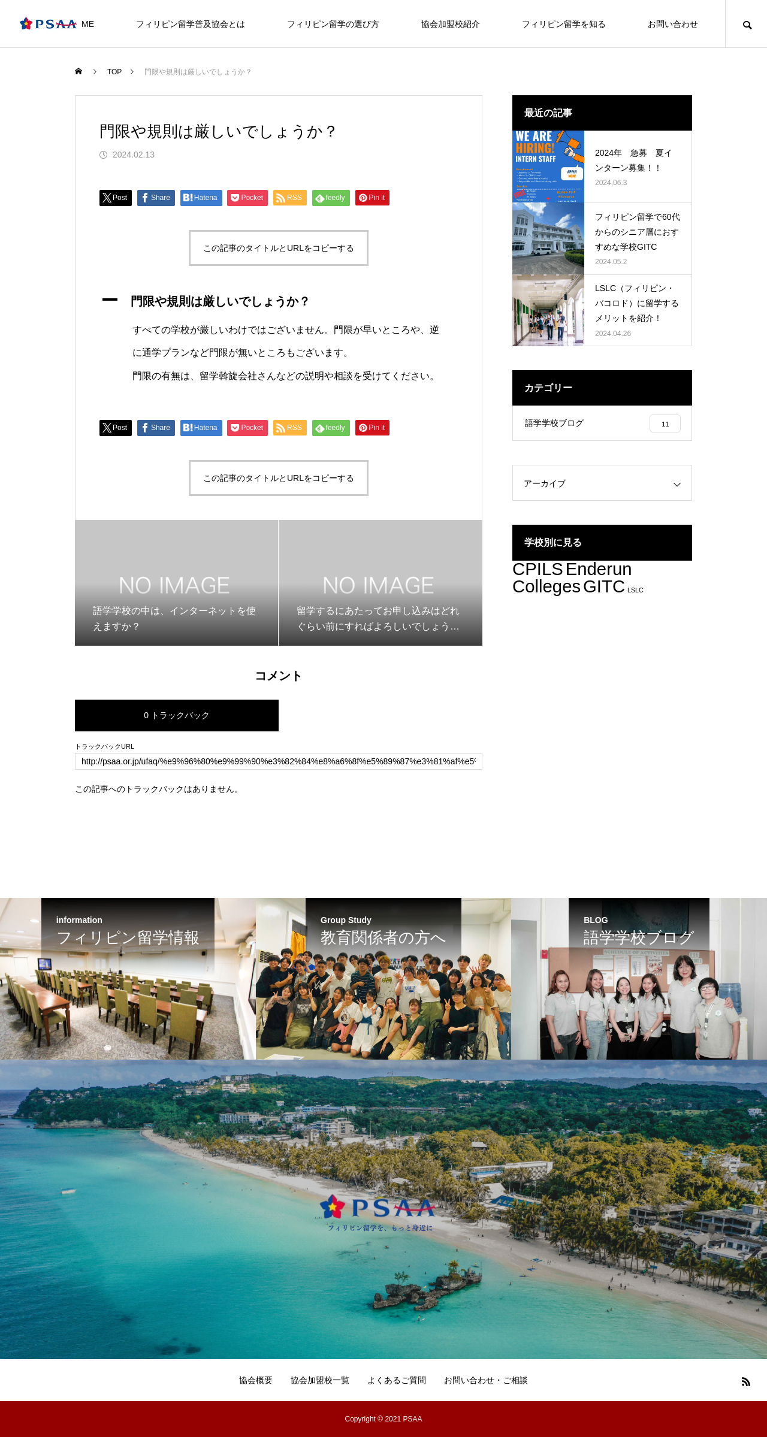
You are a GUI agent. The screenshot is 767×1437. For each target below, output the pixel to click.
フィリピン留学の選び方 (333, 24)
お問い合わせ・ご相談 (486, 1380)
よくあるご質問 (396, 1380)
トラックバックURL (104, 746)
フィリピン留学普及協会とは (190, 24)
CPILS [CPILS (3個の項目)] (537, 570)
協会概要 (256, 1380)
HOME (81, 24)
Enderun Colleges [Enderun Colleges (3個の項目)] (572, 578)
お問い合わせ (673, 24)
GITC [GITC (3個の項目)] (604, 587)
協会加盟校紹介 (450, 24)
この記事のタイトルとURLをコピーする (278, 248)
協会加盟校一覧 (320, 1380)
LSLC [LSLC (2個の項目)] (635, 591)
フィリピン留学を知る (564, 24)
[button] (278, 301)
